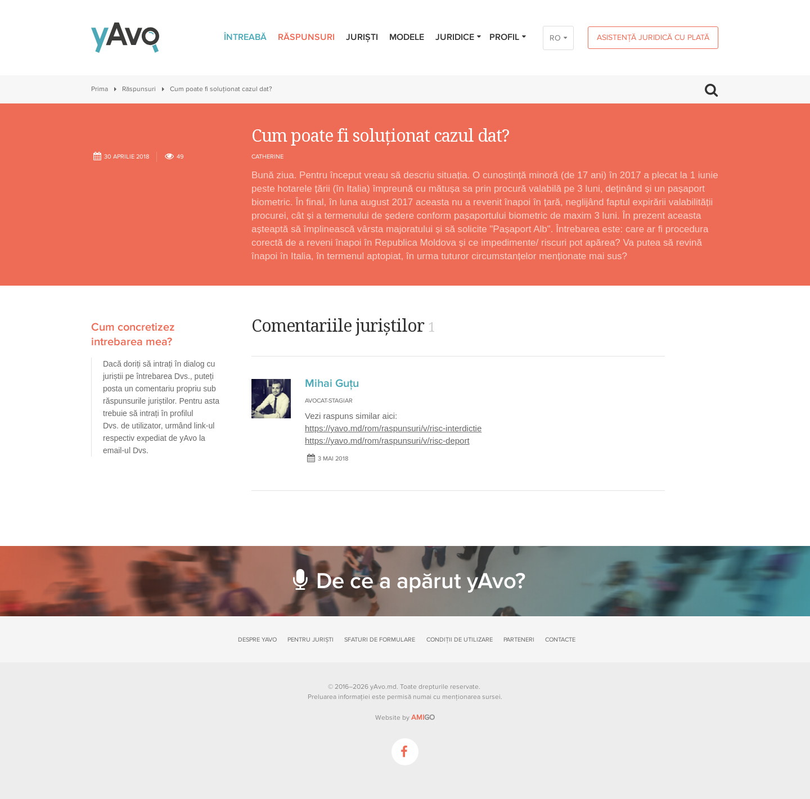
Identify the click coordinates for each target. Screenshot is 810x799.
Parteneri (518, 639)
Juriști (362, 37)
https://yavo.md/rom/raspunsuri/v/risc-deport (387, 440)
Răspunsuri (306, 37)
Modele (406, 37)
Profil (508, 37)
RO (555, 38)
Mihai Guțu (332, 383)
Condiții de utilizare (459, 639)
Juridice (458, 37)
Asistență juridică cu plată (653, 37)
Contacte (560, 639)
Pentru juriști (310, 639)
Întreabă (245, 37)
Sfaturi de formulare (379, 639)
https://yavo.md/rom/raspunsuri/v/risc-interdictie (393, 428)
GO (423, 717)
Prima (99, 89)
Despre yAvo (257, 639)
